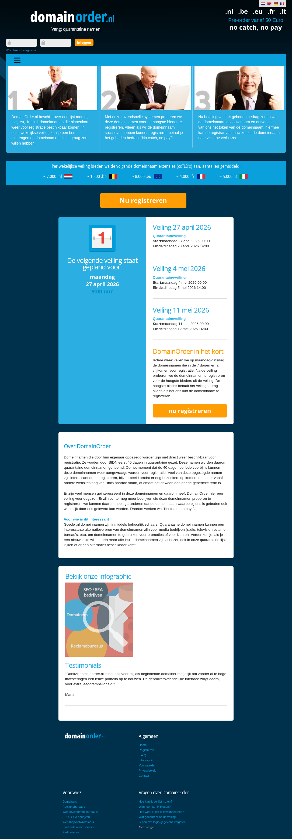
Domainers (69, 801)
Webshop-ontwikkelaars (78, 822)
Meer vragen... (148, 827)
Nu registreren (143, 200)
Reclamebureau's (73, 806)
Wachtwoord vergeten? (21, 50)
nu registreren (190, 411)
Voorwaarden (147, 765)
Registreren (146, 750)
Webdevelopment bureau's (80, 811)
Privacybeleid (147, 770)
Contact (144, 775)
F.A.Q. (143, 755)
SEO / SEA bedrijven (76, 817)
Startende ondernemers (78, 827)
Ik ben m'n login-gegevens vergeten (162, 822)
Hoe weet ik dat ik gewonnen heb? (161, 811)
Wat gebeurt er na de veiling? (158, 817)
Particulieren (70, 832)
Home (143, 744)
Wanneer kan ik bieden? (155, 806)
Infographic (146, 760)
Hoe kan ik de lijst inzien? (155, 801)
